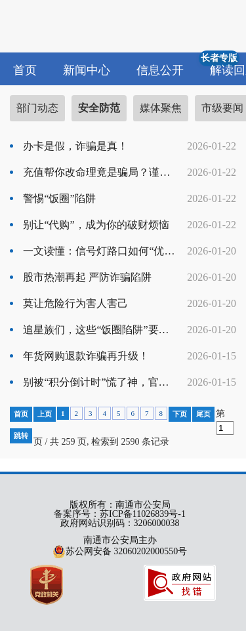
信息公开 (160, 70)
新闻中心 (86, 70)
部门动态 (37, 107)
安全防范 (99, 107)
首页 (25, 70)
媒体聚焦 (161, 107)
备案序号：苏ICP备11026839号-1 (120, 514)
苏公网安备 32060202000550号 (120, 551)
